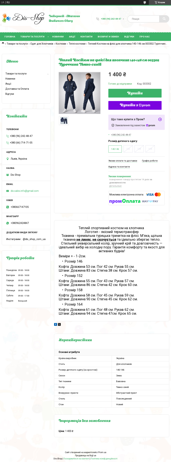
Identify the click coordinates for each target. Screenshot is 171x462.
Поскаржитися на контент (76, 458)
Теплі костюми (77, 43)
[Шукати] (164, 19)
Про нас (144, 36)
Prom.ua (102, 452)
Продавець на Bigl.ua (85, 455)
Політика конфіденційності (104, 458)
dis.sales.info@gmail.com (25, 190)
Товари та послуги (32, 36)
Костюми (61, 43)
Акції (72, 36)
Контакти (86, 36)
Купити (135, 93)
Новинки (58, 36)
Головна (9, 36)
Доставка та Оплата (17, 88)
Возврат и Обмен (108, 36)
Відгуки (129, 36)
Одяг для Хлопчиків (41, 43)
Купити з (135, 105)
